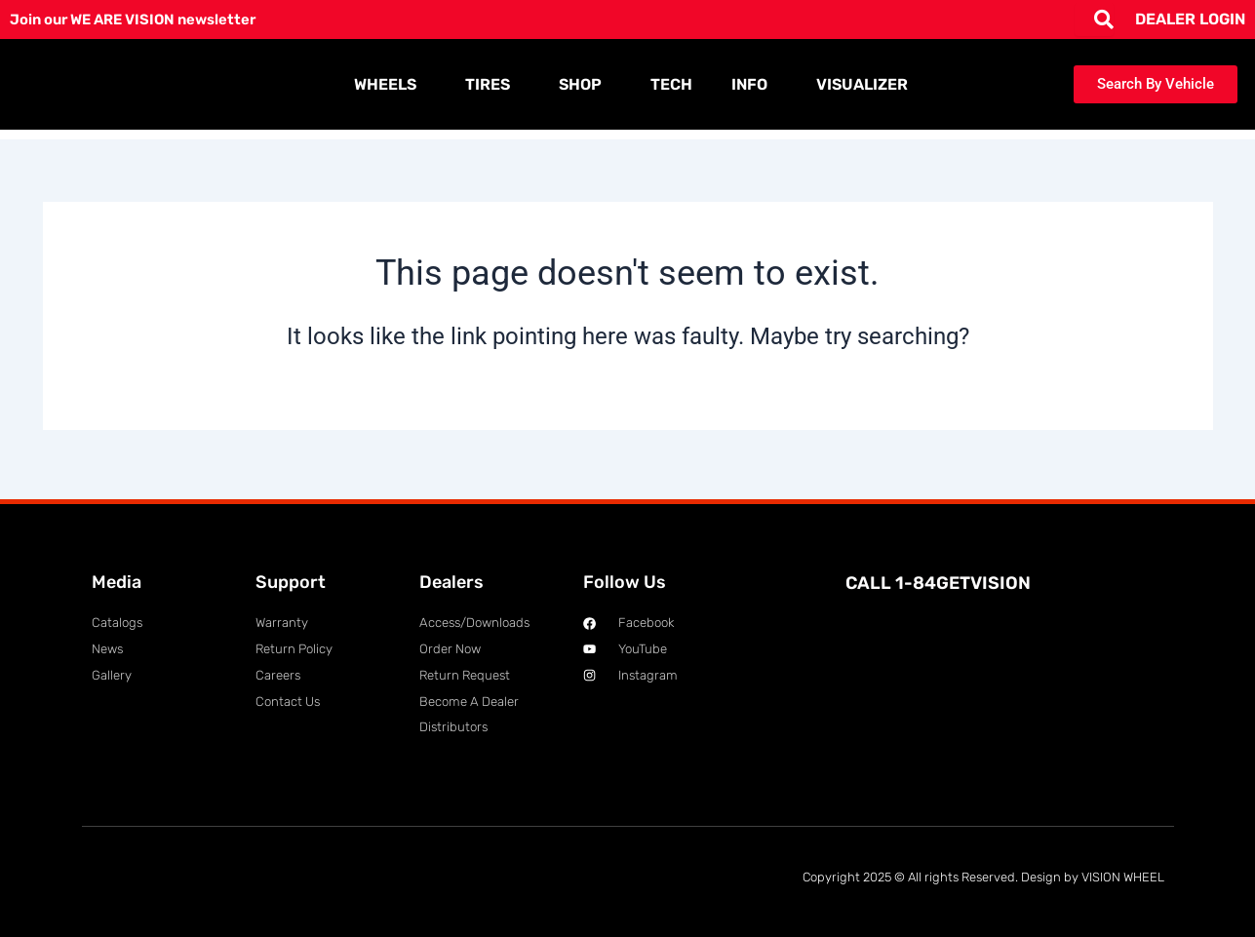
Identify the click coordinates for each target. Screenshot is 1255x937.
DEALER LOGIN (1190, 19)
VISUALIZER (862, 84)
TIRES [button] (492, 85)
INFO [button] (754, 85)
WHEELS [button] (390, 85)
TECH (671, 84)
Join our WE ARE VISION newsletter (143, 19)
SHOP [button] (585, 85)
